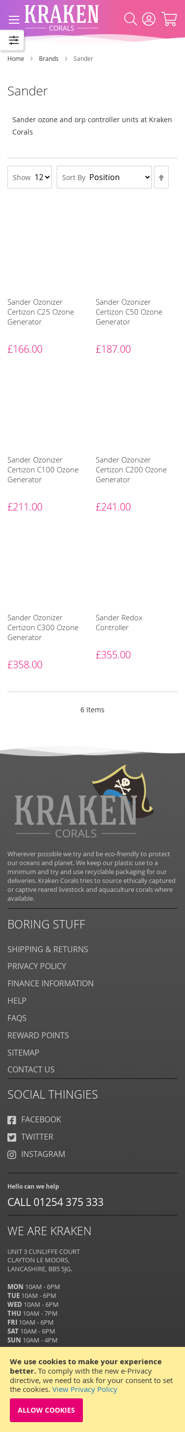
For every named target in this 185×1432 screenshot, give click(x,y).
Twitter (30, 1137)
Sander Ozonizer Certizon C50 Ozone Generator (129, 311)
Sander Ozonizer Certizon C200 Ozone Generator (131, 469)
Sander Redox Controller (119, 622)
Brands (49, 58)
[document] (92, 1389)
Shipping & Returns (47, 949)
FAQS (17, 1018)
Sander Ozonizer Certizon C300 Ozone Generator (42, 627)
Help (17, 1000)
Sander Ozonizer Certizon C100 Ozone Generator (42, 469)
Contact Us (31, 1069)
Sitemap (23, 1052)
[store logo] (62, 15)
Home (16, 58)
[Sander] (23, 231)
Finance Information (50, 983)
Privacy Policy (36, 966)
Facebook (34, 1119)
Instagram (36, 1154)
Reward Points (38, 1035)
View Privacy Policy (84, 1389)
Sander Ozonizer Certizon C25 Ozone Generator (40, 311)
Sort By (73, 177)
